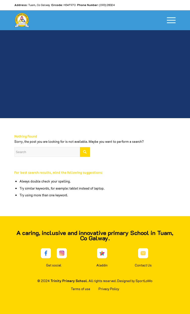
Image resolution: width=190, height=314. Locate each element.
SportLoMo (144, 281)
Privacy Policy (109, 289)
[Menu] (169, 20)
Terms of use (80, 289)
